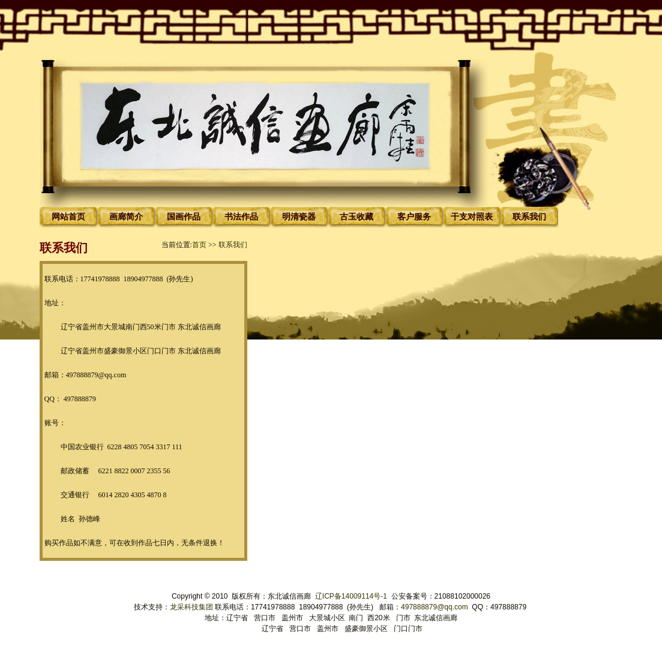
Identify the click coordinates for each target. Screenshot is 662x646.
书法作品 (241, 216)
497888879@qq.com (434, 607)
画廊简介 (126, 216)
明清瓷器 (299, 216)
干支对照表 (472, 216)
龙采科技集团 (192, 607)
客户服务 (414, 216)
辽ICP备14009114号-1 (352, 596)
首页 (199, 245)
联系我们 (529, 216)
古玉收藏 (356, 216)
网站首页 (68, 216)
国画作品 (183, 216)
